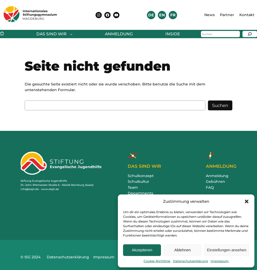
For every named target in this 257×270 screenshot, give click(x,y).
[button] (246, 201)
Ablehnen (182, 250)
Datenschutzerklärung (190, 261)
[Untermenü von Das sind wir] (53, 34)
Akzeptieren (142, 250)
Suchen (220, 105)
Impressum (220, 261)
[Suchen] (249, 34)
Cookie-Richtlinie (157, 261)
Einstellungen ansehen (226, 250)
